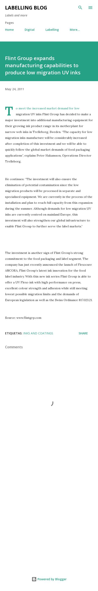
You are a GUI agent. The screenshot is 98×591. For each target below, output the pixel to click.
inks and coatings (38, 333)
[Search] (80, 7)
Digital (30, 30)
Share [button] (83, 333)
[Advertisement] (49, 510)
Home (9, 30)
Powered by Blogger (49, 579)
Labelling (52, 30)
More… (75, 30)
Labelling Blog (26, 7)
